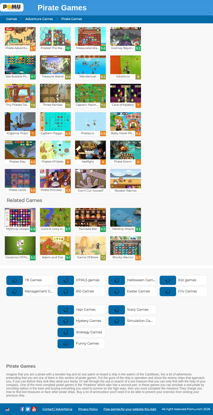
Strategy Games (80, 332)
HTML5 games (78, 280)
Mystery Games (79, 321)
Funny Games (78, 343)
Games (11, 19)
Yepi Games (77, 309)
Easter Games (129, 291)
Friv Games (178, 291)
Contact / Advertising (57, 409)
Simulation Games (132, 321)
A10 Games (76, 291)
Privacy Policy (88, 409)
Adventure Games (39, 19)
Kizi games (178, 280)
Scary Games (128, 309)
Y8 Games (24, 280)
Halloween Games (132, 280)
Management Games (33, 291)
